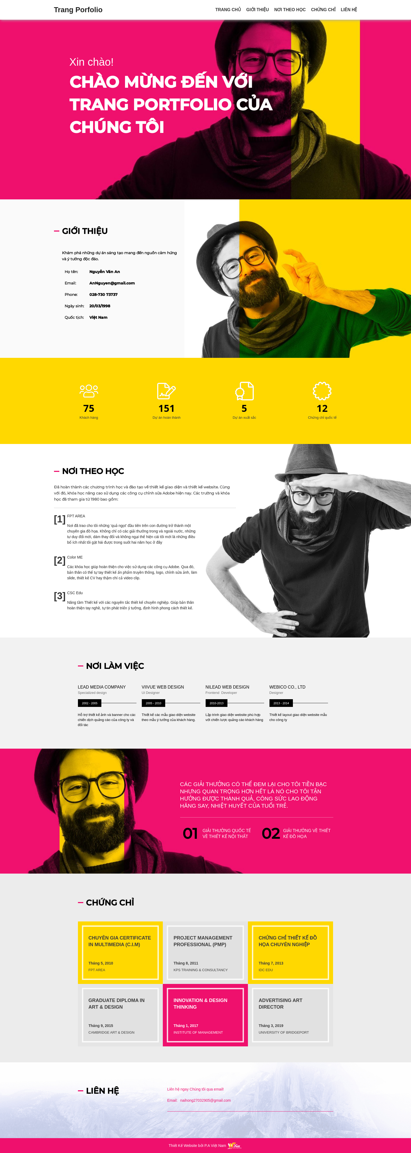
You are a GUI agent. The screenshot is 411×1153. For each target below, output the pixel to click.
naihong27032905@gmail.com (205, 1100)
